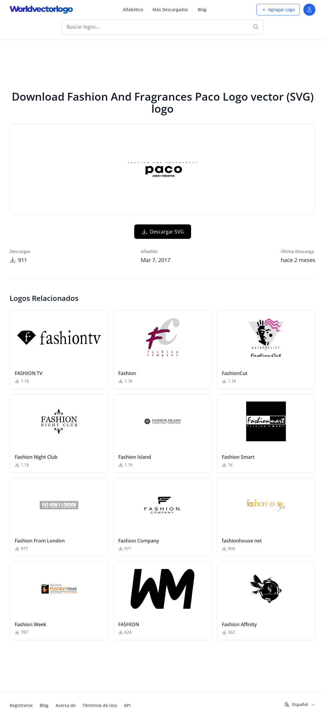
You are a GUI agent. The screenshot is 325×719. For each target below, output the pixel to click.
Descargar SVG (162, 231)
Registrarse (21, 705)
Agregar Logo (278, 9)
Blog (202, 9)
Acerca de (66, 705)
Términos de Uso (100, 705)
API (127, 705)
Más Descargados (170, 9)
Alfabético (133, 9)
